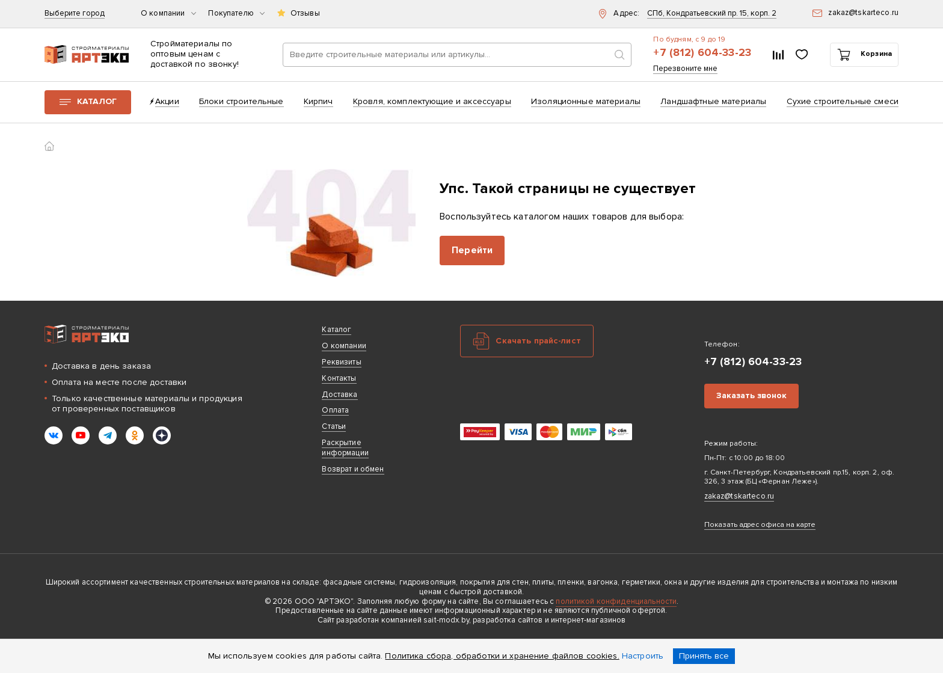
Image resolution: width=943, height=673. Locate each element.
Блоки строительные (241, 101)
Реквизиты (341, 362)
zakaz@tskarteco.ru (739, 496)
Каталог (97, 101)
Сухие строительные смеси (842, 101)
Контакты (339, 378)
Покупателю (236, 13)
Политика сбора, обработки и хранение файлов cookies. (502, 656)
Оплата (335, 410)
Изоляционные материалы (585, 101)
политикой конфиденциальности (616, 601)
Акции (167, 101)
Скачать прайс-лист (538, 341)
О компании (168, 13)
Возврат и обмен (353, 469)
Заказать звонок (751, 395)
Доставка (339, 394)
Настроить (642, 656)
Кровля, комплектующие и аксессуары (432, 101)
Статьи (334, 426)
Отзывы (305, 13)
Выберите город (75, 13)
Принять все (704, 656)
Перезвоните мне (685, 68)
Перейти (472, 250)
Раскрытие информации (345, 448)
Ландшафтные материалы (713, 101)
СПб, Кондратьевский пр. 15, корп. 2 (711, 13)
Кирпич (318, 101)
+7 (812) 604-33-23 (702, 52)
